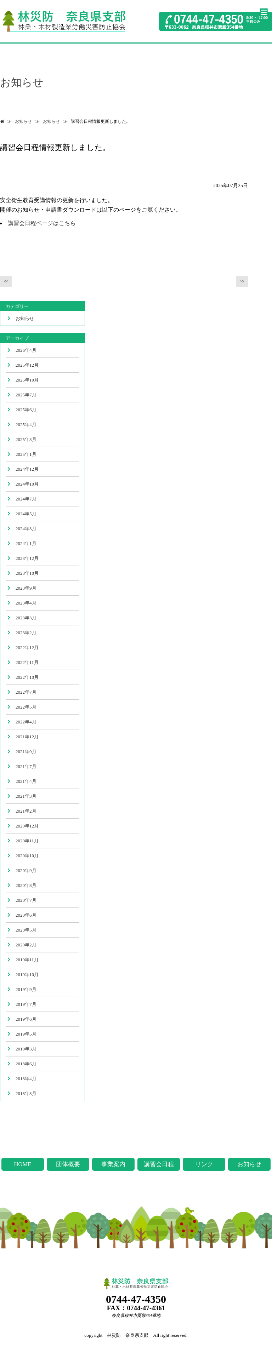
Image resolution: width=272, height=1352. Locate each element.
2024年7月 (26, 499)
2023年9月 (26, 588)
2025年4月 (26, 424)
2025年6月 (26, 409)
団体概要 (68, 1164)
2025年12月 (27, 365)
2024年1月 (26, 543)
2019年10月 (27, 974)
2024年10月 (27, 484)
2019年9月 (26, 989)
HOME (23, 1164)
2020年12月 (27, 826)
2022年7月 (26, 692)
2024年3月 (26, 528)
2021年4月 (26, 781)
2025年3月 (26, 439)
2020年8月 (26, 885)
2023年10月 (27, 573)
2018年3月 (26, 1093)
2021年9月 (26, 751)
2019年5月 (26, 1034)
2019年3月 (26, 1049)
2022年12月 (27, 647)
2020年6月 (26, 915)
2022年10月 (27, 677)
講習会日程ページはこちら (42, 223)
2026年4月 (26, 350)
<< (6, 281)
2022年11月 (27, 662)
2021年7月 (26, 766)
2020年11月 (27, 840)
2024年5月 (26, 513)
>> (241, 281)
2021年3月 (26, 796)
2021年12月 (27, 736)
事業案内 (113, 1164)
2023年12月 (27, 558)
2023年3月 (26, 617)
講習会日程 (159, 1164)
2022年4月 (26, 721)
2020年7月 (26, 900)
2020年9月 (26, 870)
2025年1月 (26, 454)
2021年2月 (26, 811)
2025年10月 (27, 380)
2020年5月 (26, 930)
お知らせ (23, 121)
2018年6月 (26, 1063)
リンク (204, 1164)
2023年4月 (26, 603)
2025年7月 (26, 394)
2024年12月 (27, 469)
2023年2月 (26, 632)
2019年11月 (27, 959)
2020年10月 (27, 855)
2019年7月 (26, 1004)
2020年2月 (26, 944)
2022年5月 (26, 707)
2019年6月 (26, 1019)
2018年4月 (26, 1078)
